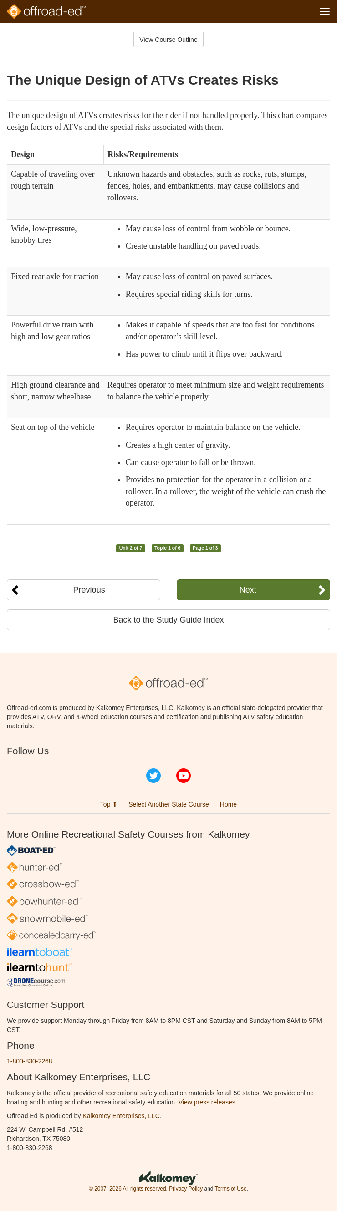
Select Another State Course (168, 804)
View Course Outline (168, 39)
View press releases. (208, 1102)
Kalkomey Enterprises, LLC (121, 1115)
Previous (89, 589)
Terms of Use (230, 1188)
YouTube (183, 775)
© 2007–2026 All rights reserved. (128, 1188)
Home (228, 804)
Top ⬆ (108, 804)
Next (248, 589)
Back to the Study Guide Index (168, 619)
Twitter (153, 775)
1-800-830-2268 (29, 1061)
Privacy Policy (186, 1188)
